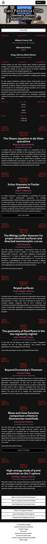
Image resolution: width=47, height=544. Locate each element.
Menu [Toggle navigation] (40, 2)
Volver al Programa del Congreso (23, 514)
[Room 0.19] (5, 130)
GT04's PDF (23, 30)
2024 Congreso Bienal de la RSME (24, 538)
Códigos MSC (23, 102)
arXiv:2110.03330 (23, 450)
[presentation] (25, 249)
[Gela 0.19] (23, 135)
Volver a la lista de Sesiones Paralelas (23, 501)
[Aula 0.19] (42, 130)
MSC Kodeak (42, 102)
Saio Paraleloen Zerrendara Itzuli (23, 504)
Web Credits (23, 540)
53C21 (23, 104)
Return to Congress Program (23, 510)
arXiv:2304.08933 (23, 215)
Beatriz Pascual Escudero (23, 533)
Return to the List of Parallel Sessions (23, 497)
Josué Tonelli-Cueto (24, 535)
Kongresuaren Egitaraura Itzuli (23, 517)
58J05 (23, 110)
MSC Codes (4, 102)
